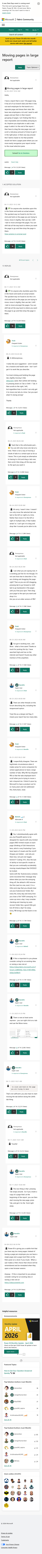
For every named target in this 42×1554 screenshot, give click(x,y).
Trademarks (5, 1540)
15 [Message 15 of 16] (16, 980)
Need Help (14, 162)
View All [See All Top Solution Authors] (8, 1420)
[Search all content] (23, 34)
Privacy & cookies (7, 1533)
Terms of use (5, 1537)
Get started (28, 43)
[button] (20, 67)
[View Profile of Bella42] (17, 817)
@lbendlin (10, 381)
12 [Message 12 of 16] (16, 724)
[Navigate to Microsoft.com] (8, 19)
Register (11, 30)
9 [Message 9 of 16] (16, 533)
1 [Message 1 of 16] (11, 167)
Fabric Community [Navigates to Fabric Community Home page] (25, 19)
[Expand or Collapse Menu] (3, 25)
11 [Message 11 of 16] (16, 665)
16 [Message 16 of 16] (16, 1047)
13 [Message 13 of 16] (16, 797)
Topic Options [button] (32, 67)
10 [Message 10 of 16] (16, 606)
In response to (20, 346)
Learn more (6, 13)
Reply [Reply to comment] (20, 246)
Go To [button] (34, 30)
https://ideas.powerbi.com (14, 1283)
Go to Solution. (24, 153)
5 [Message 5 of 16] (14, 1151)
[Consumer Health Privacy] (21, 1548)
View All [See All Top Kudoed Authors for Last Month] (8, 1466)
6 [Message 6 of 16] (16, 1213)
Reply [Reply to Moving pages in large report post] (20, 172)
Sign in (20, 30)
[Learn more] (11, 1352)
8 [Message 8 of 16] (14, 472)
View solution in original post (15, 234)
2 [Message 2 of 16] (11, 1290)
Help (27, 30)
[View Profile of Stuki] (13, 340)
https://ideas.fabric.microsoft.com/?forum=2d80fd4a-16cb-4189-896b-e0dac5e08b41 (23, 970)
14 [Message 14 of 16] (16, 921)
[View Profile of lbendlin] (22, 685)
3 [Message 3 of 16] (11, 241)
